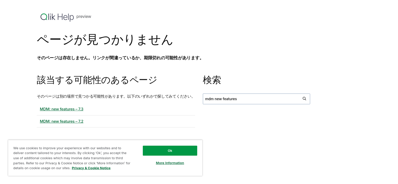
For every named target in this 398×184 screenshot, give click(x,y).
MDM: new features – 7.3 (61, 109)
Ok (170, 150)
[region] (105, 158)
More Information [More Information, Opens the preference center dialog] (170, 163)
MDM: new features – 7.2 (61, 121)
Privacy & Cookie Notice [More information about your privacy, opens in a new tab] (91, 168)
